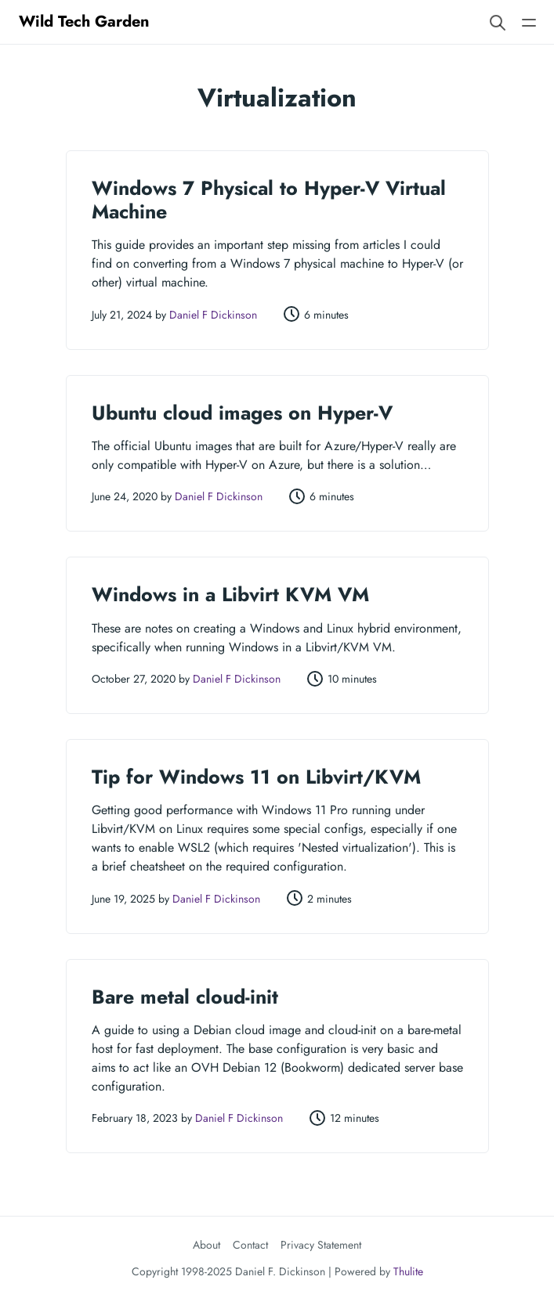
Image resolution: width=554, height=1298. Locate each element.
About (206, 1245)
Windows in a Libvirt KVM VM (230, 594)
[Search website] (497, 21)
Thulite (408, 1271)
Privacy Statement (321, 1245)
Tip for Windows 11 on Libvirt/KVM (256, 777)
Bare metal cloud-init (185, 997)
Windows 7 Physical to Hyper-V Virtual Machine (269, 199)
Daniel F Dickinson (213, 315)
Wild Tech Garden (84, 21)
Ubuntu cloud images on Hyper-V (242, 412)
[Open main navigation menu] (529, 21)
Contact (250, 1245)
